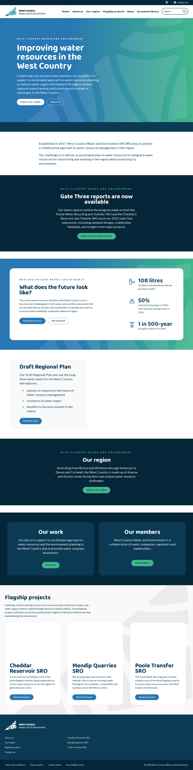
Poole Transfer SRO (77, 747)
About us (9, 737)
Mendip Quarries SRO (78, 742)
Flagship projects (13, 747)
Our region (10, 742)
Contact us (10, 752)
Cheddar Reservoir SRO (79, 737)
